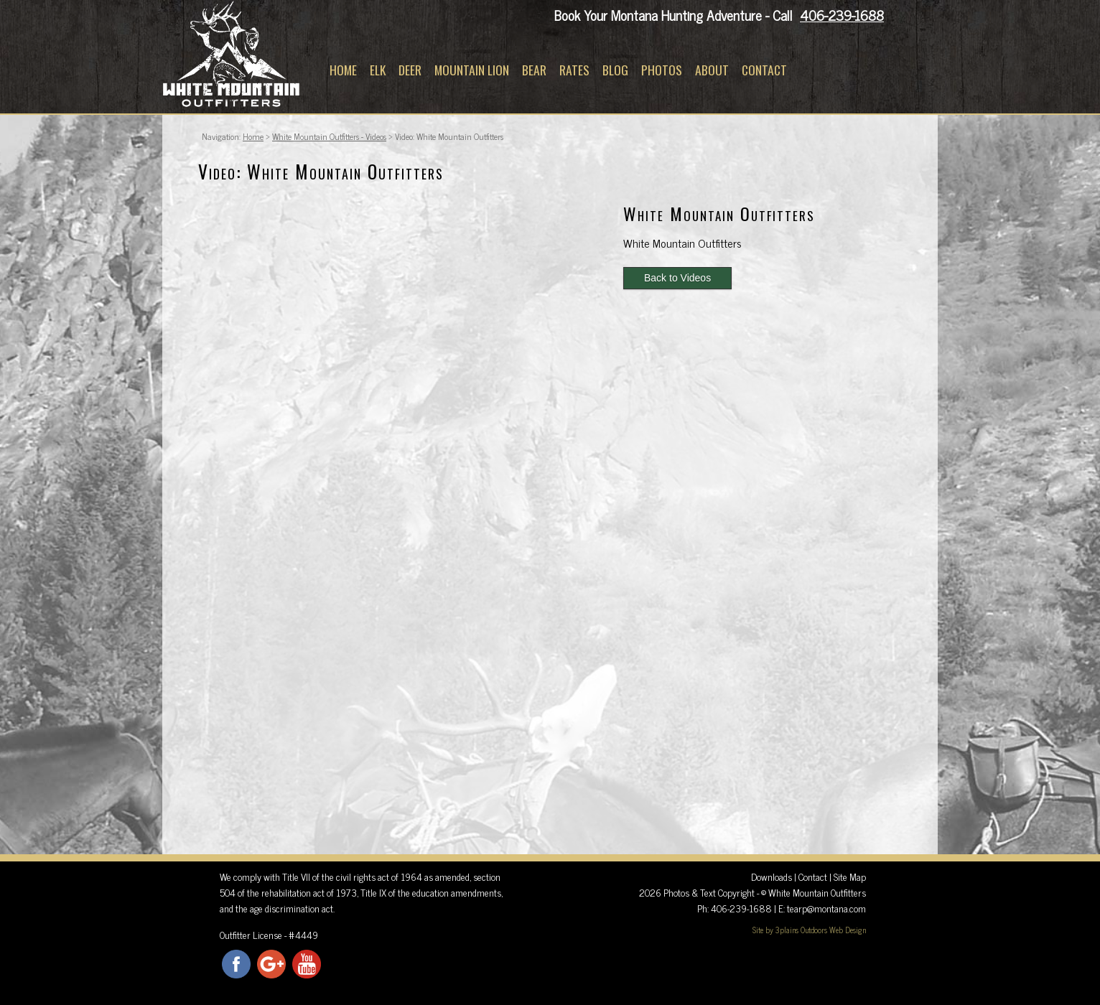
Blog (615, 69)
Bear (534, 69)
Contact (764, 69)
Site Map (850, 876)
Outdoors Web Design (833, 929)
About (712, 69)
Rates (574, 69)
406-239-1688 (842, 15)
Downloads (771, 876)
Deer (409, 69)
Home (343, 69)
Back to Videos (677, 278)
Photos (661, 69)
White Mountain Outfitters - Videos (329, 136)
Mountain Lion (471, 69)
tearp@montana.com (826, 908)
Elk (378, 69)
